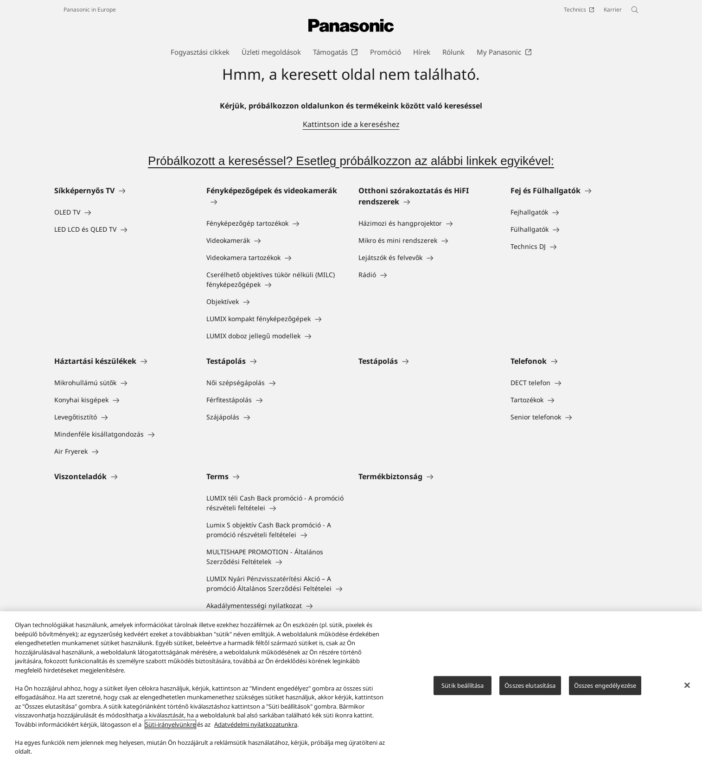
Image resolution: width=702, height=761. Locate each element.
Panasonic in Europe (90, 9)
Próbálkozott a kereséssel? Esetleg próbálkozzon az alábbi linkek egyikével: (351, 161)
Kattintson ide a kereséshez (351, 124)
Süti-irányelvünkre (170, 724)
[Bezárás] (687, 685)
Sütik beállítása (462, 685)
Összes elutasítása (529, 685)
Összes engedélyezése (605, 685)
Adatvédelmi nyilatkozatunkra (255, 724)
